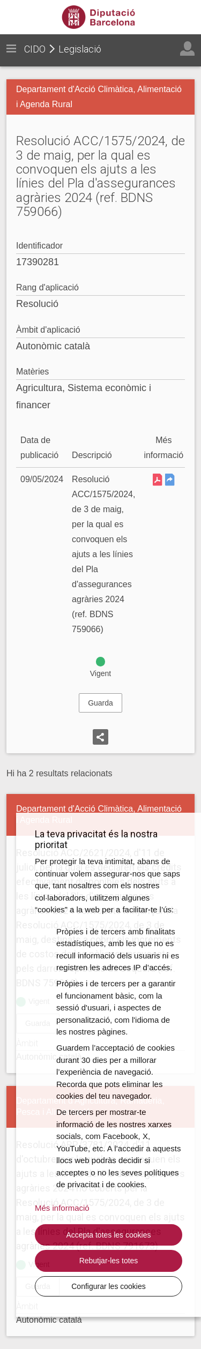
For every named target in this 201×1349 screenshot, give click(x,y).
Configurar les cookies (108, 1286)
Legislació (79, 49)
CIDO (35, 49)
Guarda (100, 703)
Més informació (62, 1207)
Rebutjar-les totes (108, 1260)
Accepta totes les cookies (108, 1235)
